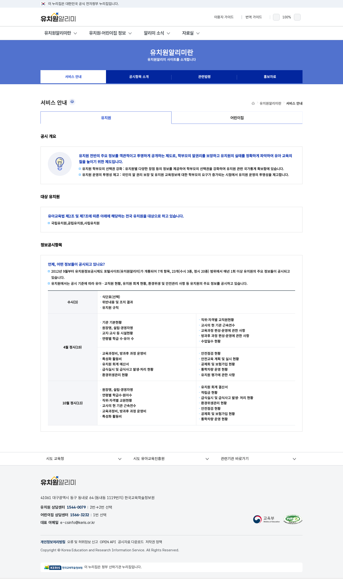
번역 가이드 (256, 17)
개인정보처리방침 (53, 543)
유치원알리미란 (57, 33)
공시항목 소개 (138, 77)
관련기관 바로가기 (235, 460)
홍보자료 (270, 77)
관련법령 (204, 77)
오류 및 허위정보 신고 (86, 543)
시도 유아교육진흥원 (149, 460)
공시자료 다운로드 (138, 543)
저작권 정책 (163, 543)
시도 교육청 (55, 460)
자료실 (188, 33)
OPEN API (113, 543)
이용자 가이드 (226, 17)
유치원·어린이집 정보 (107, 33)
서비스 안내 (73, 77)
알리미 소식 (154, 33)
